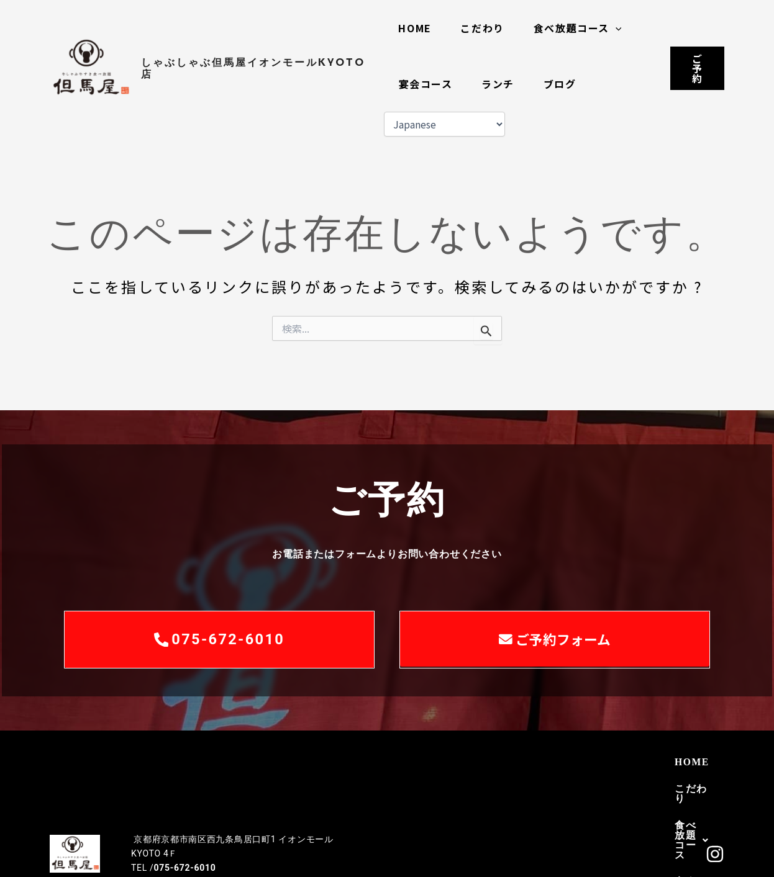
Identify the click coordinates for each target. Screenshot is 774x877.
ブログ (563, 83)
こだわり (484, 27)
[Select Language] (443, 124)
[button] (619, 28)
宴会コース (425, 83)
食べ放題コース (581, 28)
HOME (414, 27)
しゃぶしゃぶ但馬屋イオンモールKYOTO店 (253, 68)
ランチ (499, 83)
